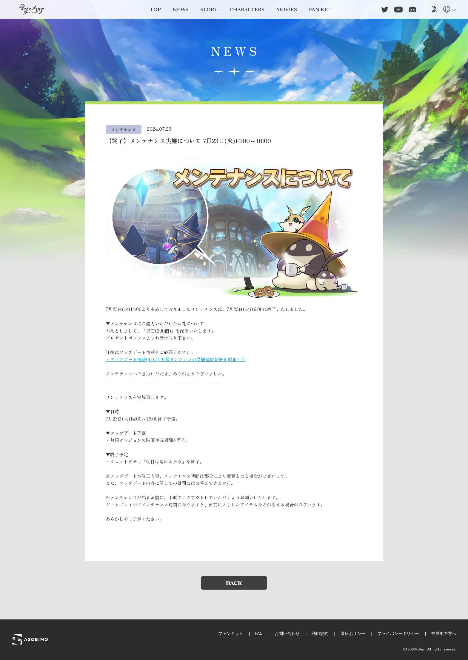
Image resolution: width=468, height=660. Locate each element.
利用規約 (320, 633)
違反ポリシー (352, 633)
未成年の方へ (443, 633)
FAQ (259, 633)
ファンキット (230, 633)
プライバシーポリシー (398, 633)
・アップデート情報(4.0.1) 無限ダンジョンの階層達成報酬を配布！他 (176, 359)
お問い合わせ (287, 633)
